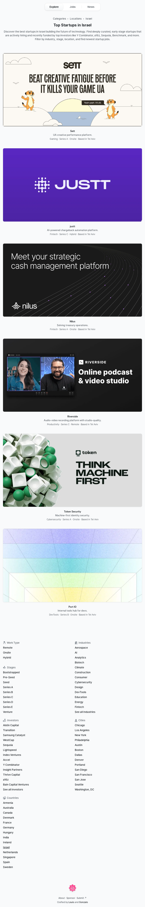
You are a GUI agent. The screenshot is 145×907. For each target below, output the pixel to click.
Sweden (8, 867)
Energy (79, 702)
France (7, 822)
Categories (59, 18)
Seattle (79, 784)
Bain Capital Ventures (16, 784)
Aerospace (81, 647)
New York (80, 735)
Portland (80, 764)
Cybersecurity (83, 682)
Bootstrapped (11, 672)
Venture (8, 711)
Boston (79, 749)
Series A (8, 687)
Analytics (80, 657)
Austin (78, 745)
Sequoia (8, 745)
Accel (6, 759)
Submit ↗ (82, 898)
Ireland (7, 842)
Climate (79, 667)
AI (76, 652)
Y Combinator (11, 764)
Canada (8, 812)
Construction (83, 672)
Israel (89, 18)
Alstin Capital (11, 725)
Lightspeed (10, 749)
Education (81, 697)
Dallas (78, 754)
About (61, 898)
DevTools (80, 692)
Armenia (8, 802)
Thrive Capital (11, 774)
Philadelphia (82, 740)
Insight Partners (12, 769)
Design (79, 687)
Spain (6, 862)
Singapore (9, 857)
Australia (8, 807)
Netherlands (10, 852)
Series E (8, 706)
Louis (71, 902)
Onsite (7, 652)
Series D (8, 702)
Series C (8, 697)
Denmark (8, 817)
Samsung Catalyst (14, 735)
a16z (6, 779)
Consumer (81, 677)
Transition (9, 730)
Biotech (79, 662)
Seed (6, 682)
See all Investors (13, 789)
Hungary (8, 832)
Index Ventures (12, 754)
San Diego (81, 769)
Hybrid (7, 657)
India (6, 837)
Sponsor (70, 898)
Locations (76, 18)
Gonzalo (83, 902)
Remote (8, 647)
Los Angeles (82, 730)
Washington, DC (84, 789)
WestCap (8, 740)
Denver (79, 759)
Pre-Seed (9, 677)
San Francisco (83, 774)
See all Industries (85, 711)
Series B (8, 692)
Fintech (79, 706)
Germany (8, 827)
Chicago (80, 725)
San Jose (80, 779)
